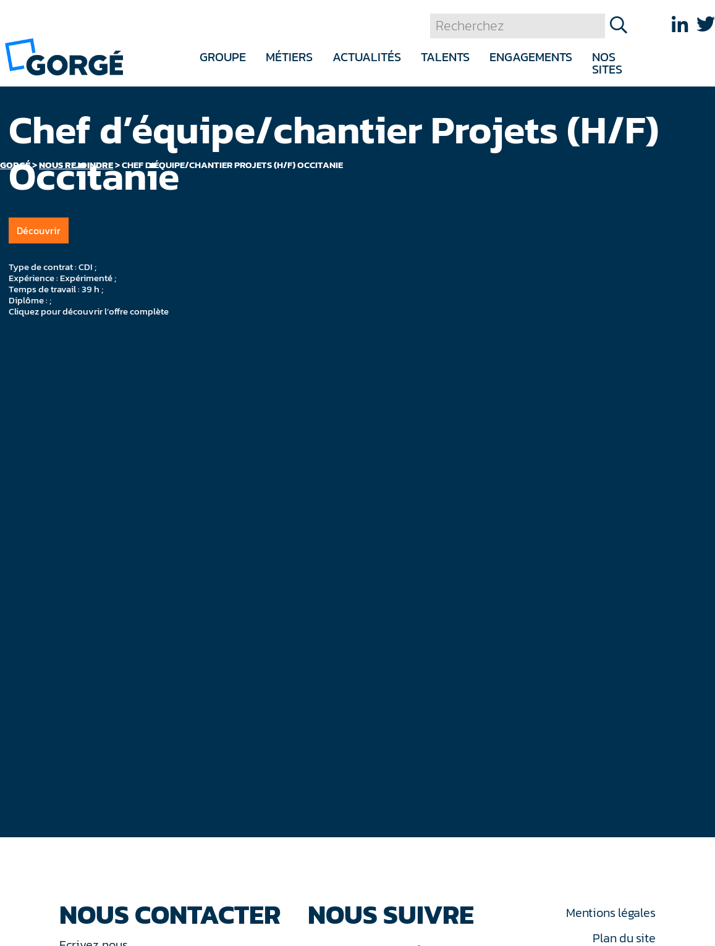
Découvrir (39, 230)
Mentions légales (610, 912)
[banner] (64, 56)
